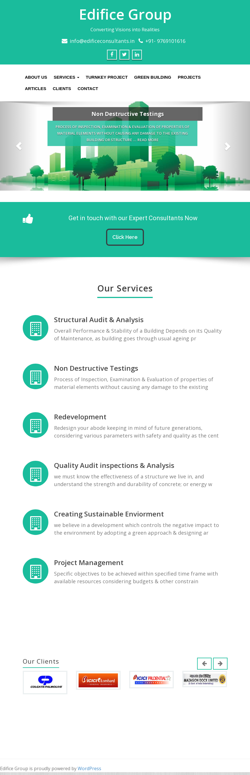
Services (66, 77)
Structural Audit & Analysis (99, 319)
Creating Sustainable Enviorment (109, 511)
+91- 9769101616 (165, 41)
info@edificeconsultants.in (102, 41)
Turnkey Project (107, 77)
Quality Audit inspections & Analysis (114, 463)
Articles (35, 88)
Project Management (89, 558)
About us (36, 77)
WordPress (89, 768)
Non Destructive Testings (96, 367)
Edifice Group (125, 14)
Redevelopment (80, 415)
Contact (88, 88)
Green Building (152, 77)
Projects (189, 77)
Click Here (125, 237)
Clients (62, 88)
